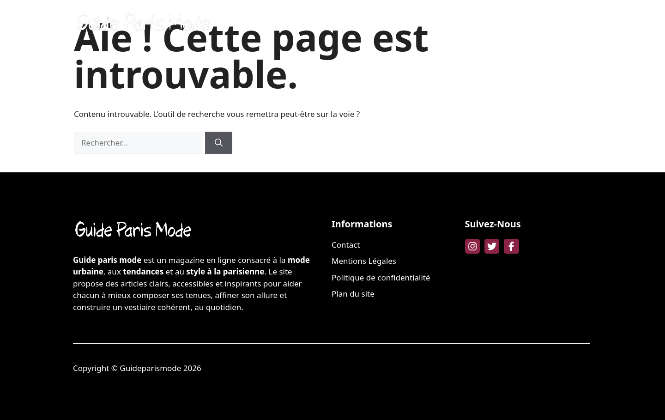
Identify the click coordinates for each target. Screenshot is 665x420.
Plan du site (353, 293)
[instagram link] (472, 246)
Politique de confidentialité (381, 277)
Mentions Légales (364, 261)
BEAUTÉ (419, 23)
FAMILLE (517, 23)
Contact (346, 244)
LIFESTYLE (566, 23)
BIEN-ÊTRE (468, 23)
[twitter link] (491, 246)
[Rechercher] (218, 143)
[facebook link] (511, 246)
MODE (378, 23)
